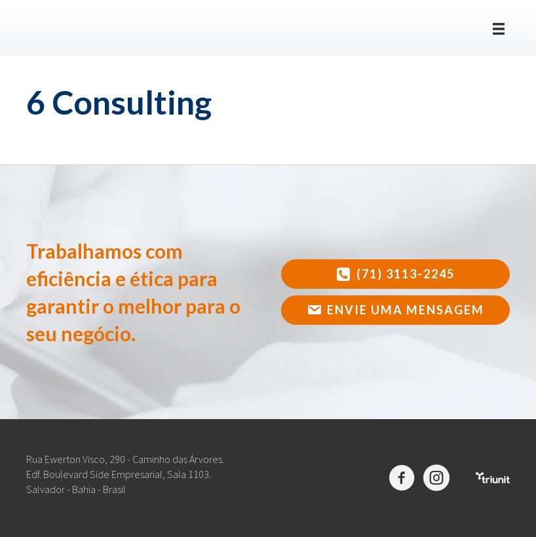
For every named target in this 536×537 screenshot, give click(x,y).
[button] (395, 274)
